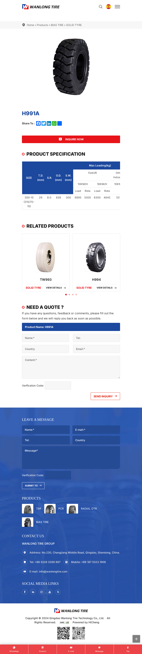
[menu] (117, 6)
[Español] (108, 6)
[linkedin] (33, 592)
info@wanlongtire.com (53, 571)
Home (30, 25)
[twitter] (58, 592)
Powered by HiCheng (86, 622)
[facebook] (25, 592)
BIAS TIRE (57, 25)
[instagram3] (41, 592)
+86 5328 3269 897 (48, 562)
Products (42, 25)
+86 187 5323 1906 (93, 562)
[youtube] (50, 592)
